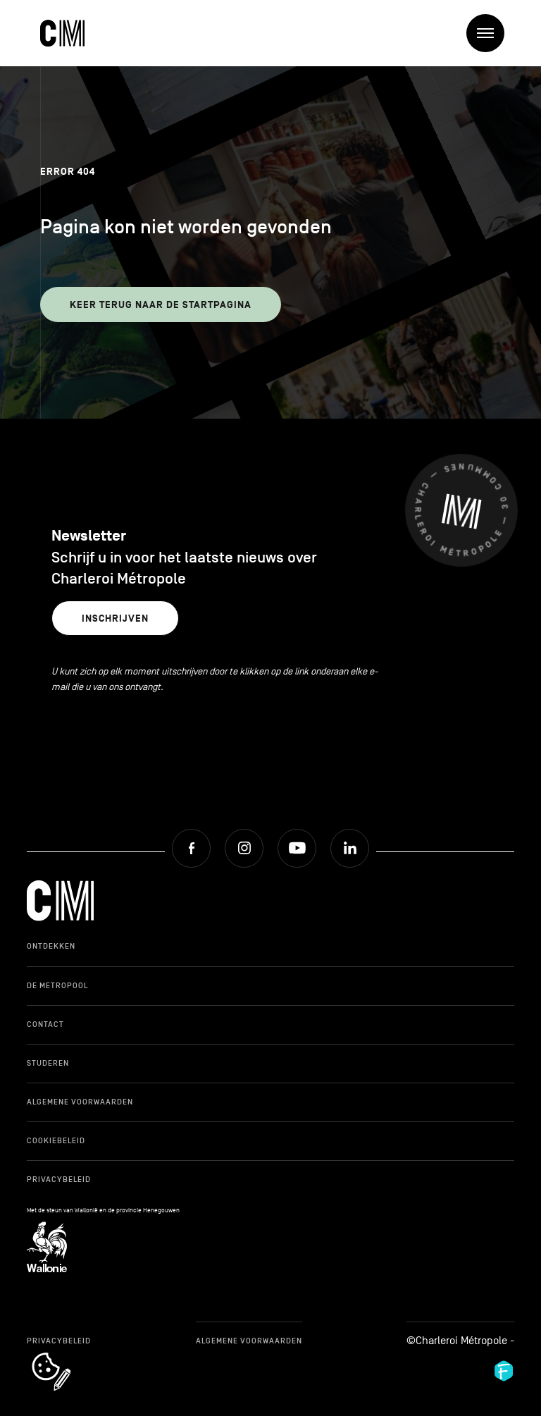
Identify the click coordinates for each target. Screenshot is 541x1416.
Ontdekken (51, 946)
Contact (45, 1024)
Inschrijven (115, 618)
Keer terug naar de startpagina (160, 305)
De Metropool (57, 985)
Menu (490, 33)
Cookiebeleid (56, 1140)
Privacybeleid (59, 1179)
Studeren (48, 1063)
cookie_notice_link (70, 1354)
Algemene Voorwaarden (80, 1102)
